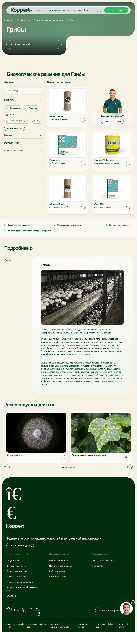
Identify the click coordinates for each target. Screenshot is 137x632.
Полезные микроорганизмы (19, 582)
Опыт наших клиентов (103, 561)
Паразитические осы (16, 571)
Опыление (11, 596)
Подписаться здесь (21, 545)
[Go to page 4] (71, 467)
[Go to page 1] (63, 467)
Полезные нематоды (16, 577)
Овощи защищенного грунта (47, 20)
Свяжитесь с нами (116, 10)
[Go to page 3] (68, 467)
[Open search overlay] (96, 10)
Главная (8, 20)
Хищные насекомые (16, 566)
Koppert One (98, 566)
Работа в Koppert (57, 571)
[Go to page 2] (66, 467)
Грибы (70, 20)
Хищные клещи (13, 561)
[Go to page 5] (74, 467)
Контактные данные (59, 577)
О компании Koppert (81, 10)
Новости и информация (60, 566)
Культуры (39, 10)
